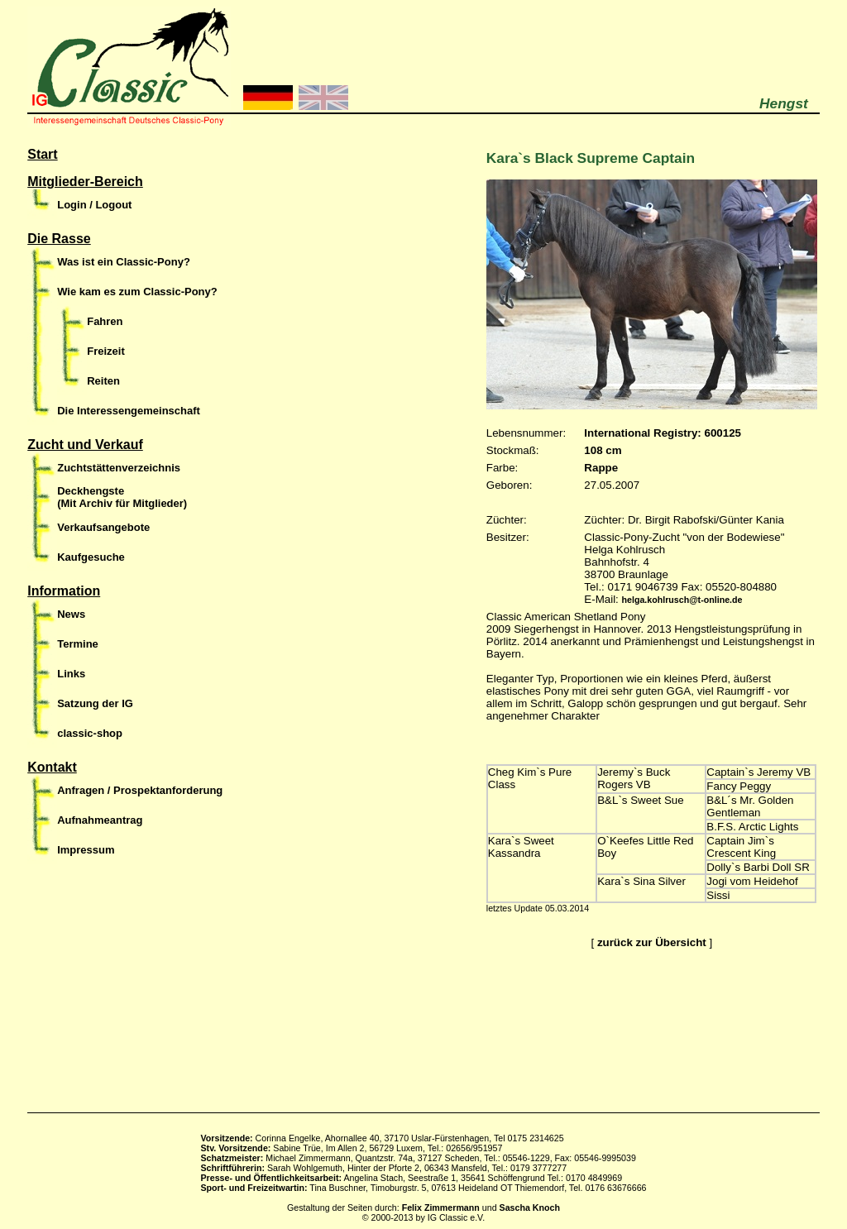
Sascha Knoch (530, 1207)
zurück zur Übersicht (651, 942)
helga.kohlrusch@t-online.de (682, 600)
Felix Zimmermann (441, 1207)
